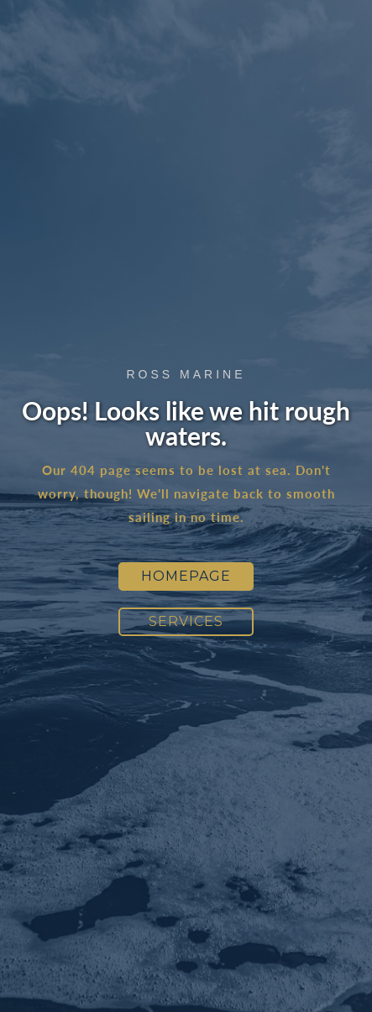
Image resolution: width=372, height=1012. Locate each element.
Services (186, 621)
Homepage (186, 576)
